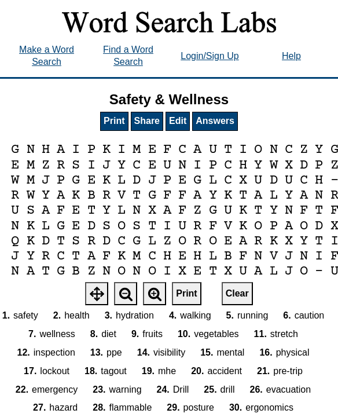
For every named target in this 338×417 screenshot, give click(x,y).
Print (114, 121)
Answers (215, 121)
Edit (177, 121)
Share (147, 121)
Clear (237, 293)
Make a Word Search (46, 56)
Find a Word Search (128, 56)
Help (291, 56)
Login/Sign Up (210, 56)
